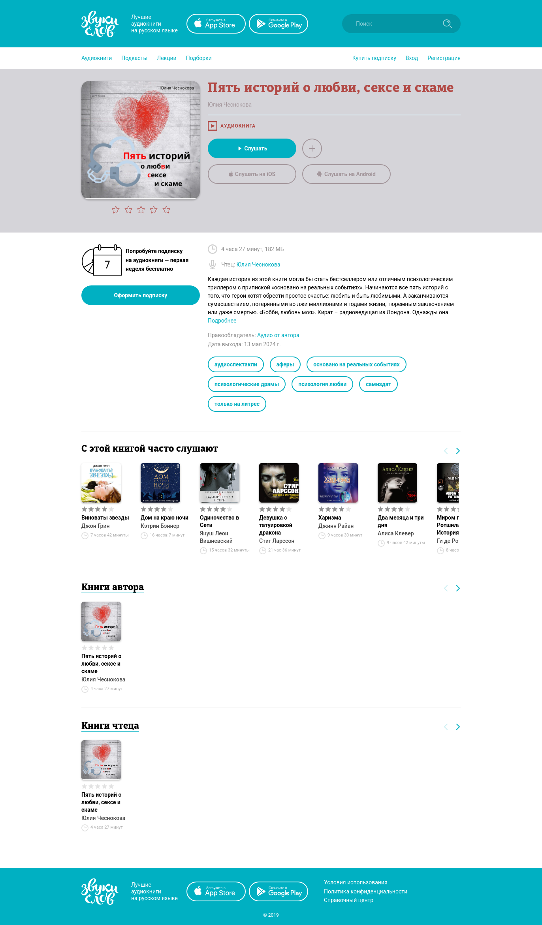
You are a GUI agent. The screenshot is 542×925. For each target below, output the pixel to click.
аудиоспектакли (236, 364)
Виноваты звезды (105, 517)
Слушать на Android (346, 174)
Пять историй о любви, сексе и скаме (101, 663)
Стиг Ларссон (276, 541)
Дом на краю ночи (164, 517)
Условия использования (356, 882)
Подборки (199, 58)
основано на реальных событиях (356, 364)
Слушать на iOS (252, 174)
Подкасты (134, 58)
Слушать (252, 148)
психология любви (322, 384)
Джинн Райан (336, 526)
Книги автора (112, 588)
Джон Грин (95, 526)
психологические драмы (247, 384)
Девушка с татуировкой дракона (275, 525)
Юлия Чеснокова (103, 679)
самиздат (378, 384)
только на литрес (237, 404)
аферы (285, 364)
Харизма (329, 517)
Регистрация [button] (444, 58)
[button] (96, 58)
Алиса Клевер (396, 533)
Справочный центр (348, 900)
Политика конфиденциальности (365, 891)
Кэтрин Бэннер (160, 526)
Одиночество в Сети (219, 521)
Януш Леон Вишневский (216, 537)
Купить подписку (374, 58)
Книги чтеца (110, 726)
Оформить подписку (140, 295)
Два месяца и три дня (400, 521)
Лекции (166, 58)
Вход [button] (412, 58)
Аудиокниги (96, 58)
